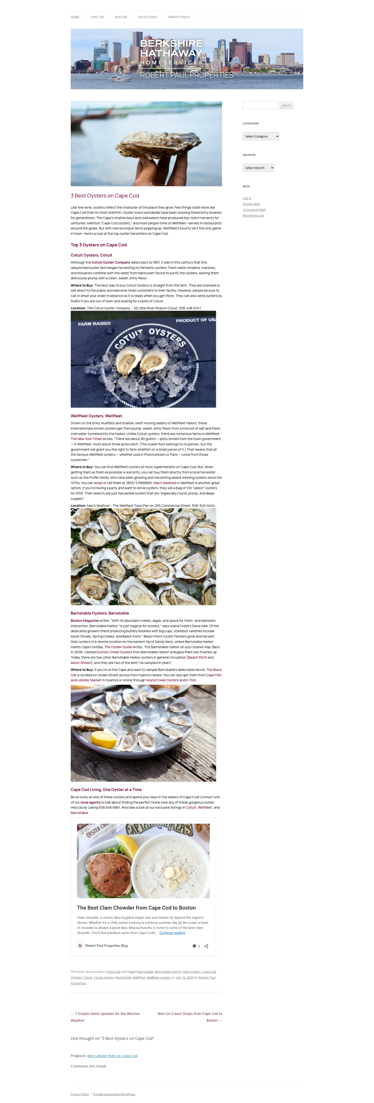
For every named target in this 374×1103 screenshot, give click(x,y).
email (98, 482)
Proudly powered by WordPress (114, 1094)
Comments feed (254, 209)
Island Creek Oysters (162, 680)
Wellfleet (205, 807)
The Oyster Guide (118, 647)
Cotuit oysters (104, 977)
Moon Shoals (81, 662)
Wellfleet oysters (159, 977)
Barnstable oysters (168, 971)
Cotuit (191, 807)
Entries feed (251, 204)
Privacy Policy (179, 17)
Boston (121, 17)
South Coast (148, 17)
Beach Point (197, 657)
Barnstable (79, 812)
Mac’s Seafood (164, 482)
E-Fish (191, 680)
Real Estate (123, 977)
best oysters (192, 971)
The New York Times (86, 438)
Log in (247, 198)
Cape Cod (97, 17)
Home (75, 17)
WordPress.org (253, 215)
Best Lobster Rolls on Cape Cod (112, 1055)
